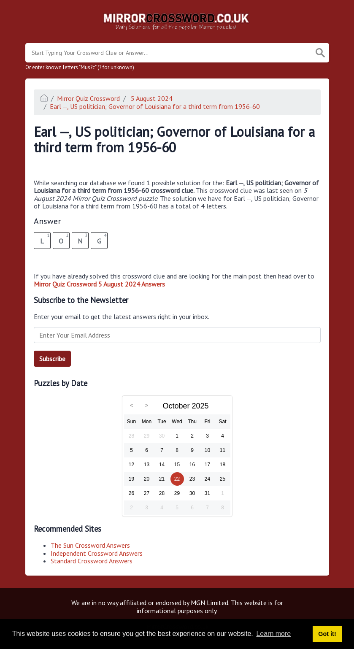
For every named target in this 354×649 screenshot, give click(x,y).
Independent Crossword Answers (97, 553)
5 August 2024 (151, 98)
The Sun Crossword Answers (90, 545)
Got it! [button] (327, 633)
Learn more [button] (273, 633)
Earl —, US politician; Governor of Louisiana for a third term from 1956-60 (155, 106)
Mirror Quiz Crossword (88, 98)
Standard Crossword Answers (91, 561)
